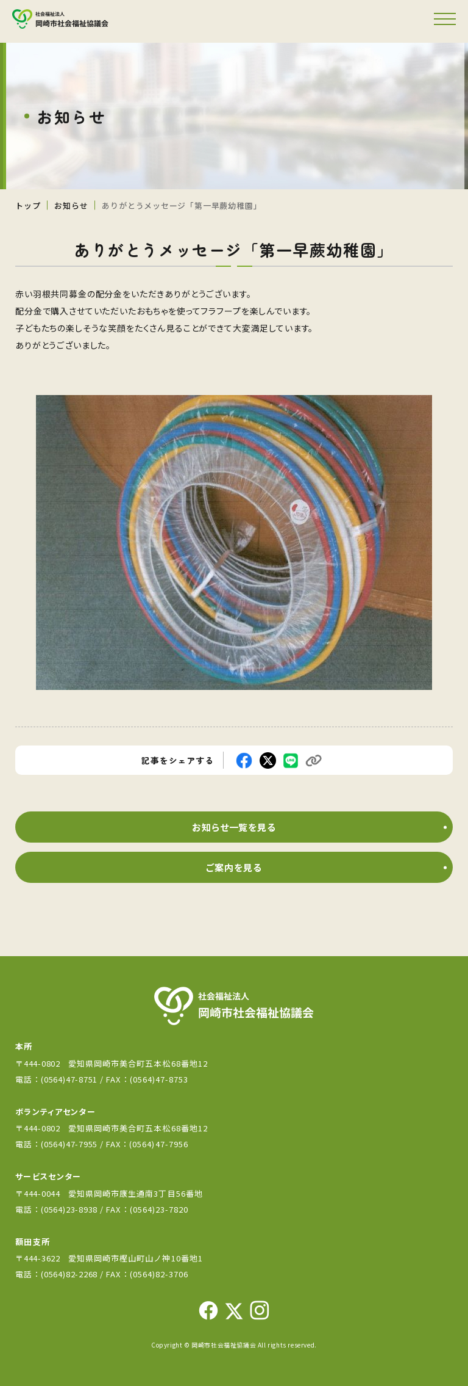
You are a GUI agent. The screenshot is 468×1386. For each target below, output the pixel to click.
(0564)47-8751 (69, 1079)
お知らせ (71, 205)
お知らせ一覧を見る (234, 827)
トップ (27, 205)
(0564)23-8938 (69, 1209)
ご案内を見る (233, 867)
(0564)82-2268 (69, 1274)
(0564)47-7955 (70, 1144)
